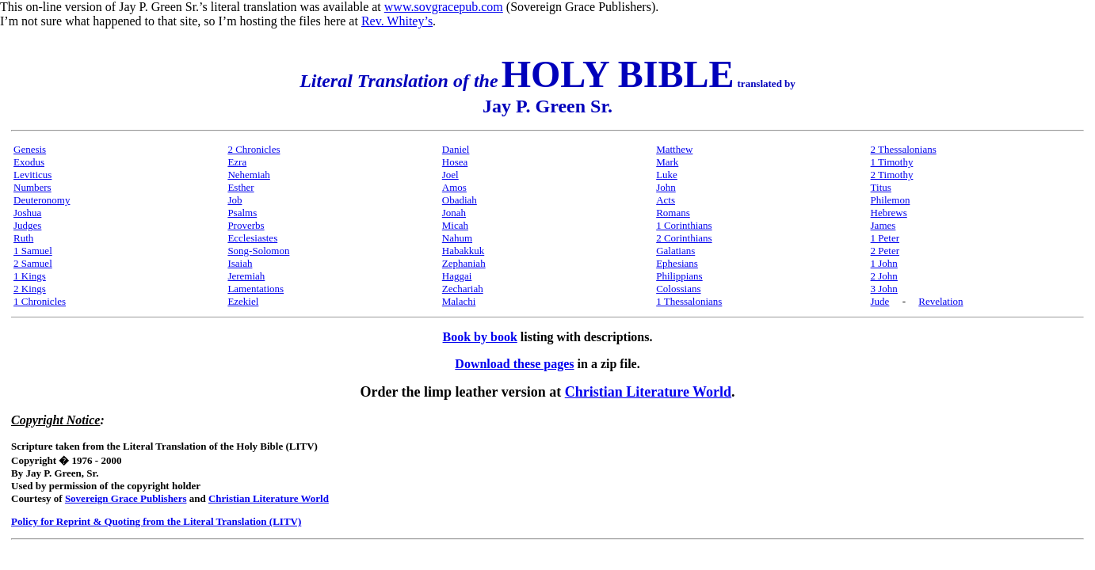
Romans (673, 212)
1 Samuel (32, 250)
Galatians (675, 250)
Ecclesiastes (252, 238)
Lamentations (255, 288)
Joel (450, 174)
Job (234, 200)
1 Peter (885, 238)
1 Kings (29, 276)
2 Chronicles (253, 149)
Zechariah (462, 288)
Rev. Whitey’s (397, 21)
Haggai (457, 276)
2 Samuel (32, 263)
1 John (884, 263)
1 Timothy (892, 162)
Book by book (480, 337)
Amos (454, 187)
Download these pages (514, 363)
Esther (240, 187)
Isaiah (239, 263)
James (883, 225)
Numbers (32, 187)
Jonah (454, 212)
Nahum (457, 238)
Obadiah (459, 200)
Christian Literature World (648, 392)
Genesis (29, 149)
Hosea (455, 162)
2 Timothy (892, 174)
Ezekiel (242, 301)
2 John (884, 276)
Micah (455, 225)
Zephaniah (464, 263)
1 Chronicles (39, 301)
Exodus (28, 162)
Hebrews (889, 212)
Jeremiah (246, 276)
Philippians (679, 276)
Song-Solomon (258, 250)
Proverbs (245, 225)
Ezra (236, 162)
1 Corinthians (684, 225)
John (666, 187)
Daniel (456, 149)
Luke (666, 174)
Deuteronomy (41, 200)
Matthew (674, 149)
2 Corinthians (684, 238)
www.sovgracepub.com (443, 6)
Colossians (678, 288)
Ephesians (677, 263)
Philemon (890, 200)
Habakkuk (463, 250)
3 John (884, 288)
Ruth (23, 238)
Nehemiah (248, 174)
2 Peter (885, 250)
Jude (880, 301)
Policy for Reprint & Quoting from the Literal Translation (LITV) (156, 521)
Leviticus (32, 174)
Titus (881, 187)
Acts (665, 200)
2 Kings (29, 288)
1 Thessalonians (689, 301)
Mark (667, 162)
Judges (27, 225)
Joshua (27, 212)
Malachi (459, 301)
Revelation (940, 301)
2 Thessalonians (904, 149)
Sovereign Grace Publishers (126, 498)
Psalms (242, 212)
